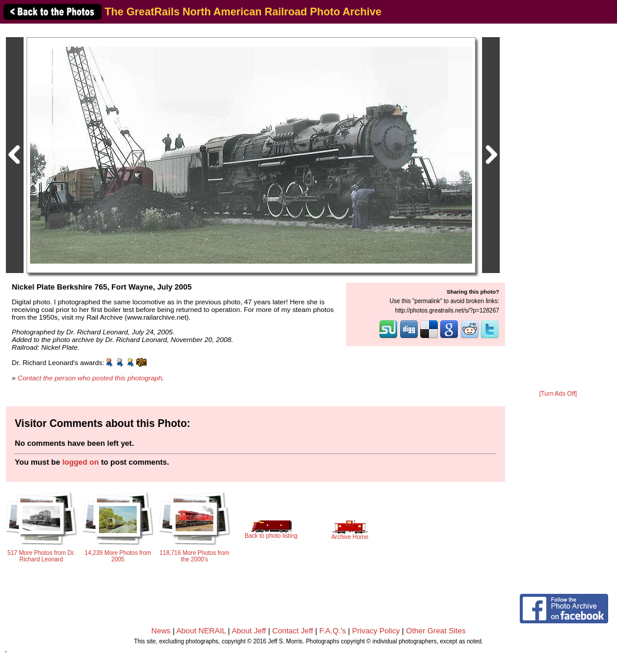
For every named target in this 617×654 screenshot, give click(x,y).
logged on (80, 462)
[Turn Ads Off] (558, 393)
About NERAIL (201, 630)
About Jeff (249, 630)
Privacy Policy (376, 630)
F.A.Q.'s (332, 630)
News (161, 630)
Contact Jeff (292, 630)
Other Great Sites (436, 630)
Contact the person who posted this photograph (90, 378)
